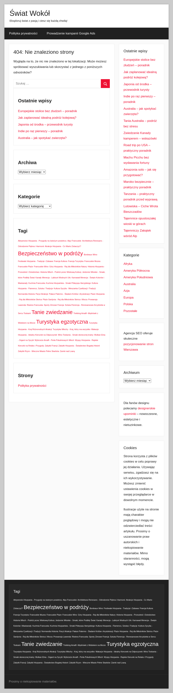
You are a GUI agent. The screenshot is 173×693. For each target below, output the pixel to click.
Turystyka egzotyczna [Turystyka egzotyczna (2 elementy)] (62, 322)
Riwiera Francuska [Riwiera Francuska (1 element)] (35, 305)
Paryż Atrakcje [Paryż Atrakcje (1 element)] (42, 294)
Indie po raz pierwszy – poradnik (40, 131)
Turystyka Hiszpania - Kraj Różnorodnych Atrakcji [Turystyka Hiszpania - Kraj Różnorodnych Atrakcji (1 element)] (34, 651)
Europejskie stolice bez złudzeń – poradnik (47, 111)
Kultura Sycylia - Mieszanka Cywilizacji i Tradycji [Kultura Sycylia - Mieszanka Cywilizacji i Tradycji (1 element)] (75, 288)
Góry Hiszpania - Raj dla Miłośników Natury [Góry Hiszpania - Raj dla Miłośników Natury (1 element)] (68, 266)
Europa (128, 297)
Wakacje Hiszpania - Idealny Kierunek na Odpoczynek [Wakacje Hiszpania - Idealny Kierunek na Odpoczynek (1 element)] (119, 651)
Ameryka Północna (136, 270)
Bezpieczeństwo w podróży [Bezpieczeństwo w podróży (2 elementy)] (50, 253)
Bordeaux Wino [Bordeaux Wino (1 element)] (90, 254)
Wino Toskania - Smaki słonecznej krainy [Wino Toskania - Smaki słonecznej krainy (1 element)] (75, 335)
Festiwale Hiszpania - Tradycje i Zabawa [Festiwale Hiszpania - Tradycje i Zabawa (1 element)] (35, 261)
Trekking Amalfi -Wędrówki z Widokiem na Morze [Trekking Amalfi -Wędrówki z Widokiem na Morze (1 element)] (84, 645)
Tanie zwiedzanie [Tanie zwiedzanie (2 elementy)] (52, 312)
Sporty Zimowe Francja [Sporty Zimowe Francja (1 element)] (54, 305)
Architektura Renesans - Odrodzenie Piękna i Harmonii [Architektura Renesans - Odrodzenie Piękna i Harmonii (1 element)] (101, 600)
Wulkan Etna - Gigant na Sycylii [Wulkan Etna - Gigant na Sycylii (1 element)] (49, 657)
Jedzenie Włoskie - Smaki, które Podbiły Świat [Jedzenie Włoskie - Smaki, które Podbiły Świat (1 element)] (75, 620)
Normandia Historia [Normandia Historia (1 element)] (26, 294)
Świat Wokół (30, 13)
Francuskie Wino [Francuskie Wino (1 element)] (41, 266)
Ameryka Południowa (138, 277)
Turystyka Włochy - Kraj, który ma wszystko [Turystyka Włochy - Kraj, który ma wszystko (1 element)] (71, 329)
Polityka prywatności (23, 33)
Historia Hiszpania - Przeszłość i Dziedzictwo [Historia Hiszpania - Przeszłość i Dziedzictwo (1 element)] (135, 615)
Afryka (127, 264)
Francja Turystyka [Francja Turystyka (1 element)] (75, 261)
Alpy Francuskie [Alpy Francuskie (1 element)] (74, 241)
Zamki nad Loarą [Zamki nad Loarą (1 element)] (67, 351)
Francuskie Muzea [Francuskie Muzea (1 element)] (92, 261)
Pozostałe (130, 311)
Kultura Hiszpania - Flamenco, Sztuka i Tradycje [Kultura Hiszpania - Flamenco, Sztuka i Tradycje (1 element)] (116, 626)
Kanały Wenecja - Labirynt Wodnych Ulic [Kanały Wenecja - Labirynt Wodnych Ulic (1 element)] (53, 277)
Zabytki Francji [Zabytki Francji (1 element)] (51, 346)
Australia (129, 284)
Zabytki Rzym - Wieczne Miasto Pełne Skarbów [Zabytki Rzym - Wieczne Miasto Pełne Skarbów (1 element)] (38, 351)
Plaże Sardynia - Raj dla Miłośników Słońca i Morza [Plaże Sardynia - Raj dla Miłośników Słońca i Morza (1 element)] (65, 299)
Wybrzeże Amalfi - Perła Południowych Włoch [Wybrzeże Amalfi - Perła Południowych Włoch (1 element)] (54, 340)
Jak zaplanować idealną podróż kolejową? (47, 117)
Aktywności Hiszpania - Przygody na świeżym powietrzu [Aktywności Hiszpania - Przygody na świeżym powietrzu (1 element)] (42, 241)
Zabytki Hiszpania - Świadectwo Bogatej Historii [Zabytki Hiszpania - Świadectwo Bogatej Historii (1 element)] (79, 346)
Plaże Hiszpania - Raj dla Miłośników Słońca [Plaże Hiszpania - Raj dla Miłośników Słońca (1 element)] (133, 631)
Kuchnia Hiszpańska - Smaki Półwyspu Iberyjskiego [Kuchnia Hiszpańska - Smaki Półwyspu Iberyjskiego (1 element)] (68, 283)
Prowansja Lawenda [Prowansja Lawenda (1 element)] (62, 637)
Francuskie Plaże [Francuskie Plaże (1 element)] (25, 266)
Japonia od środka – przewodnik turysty (45, 124)
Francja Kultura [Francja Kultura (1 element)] (60, 261)
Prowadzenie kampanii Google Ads (71, 33)
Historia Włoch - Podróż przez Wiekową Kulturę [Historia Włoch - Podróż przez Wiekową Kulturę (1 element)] (60, 272)
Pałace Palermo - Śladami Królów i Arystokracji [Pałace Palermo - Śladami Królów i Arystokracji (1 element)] (69, 294)
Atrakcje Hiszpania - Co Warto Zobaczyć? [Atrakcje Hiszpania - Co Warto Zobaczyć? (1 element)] (63, 246)
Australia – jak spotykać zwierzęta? (42, 138)
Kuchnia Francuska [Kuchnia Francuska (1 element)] (36, 283)
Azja (126, 290)
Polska (128, 304)
